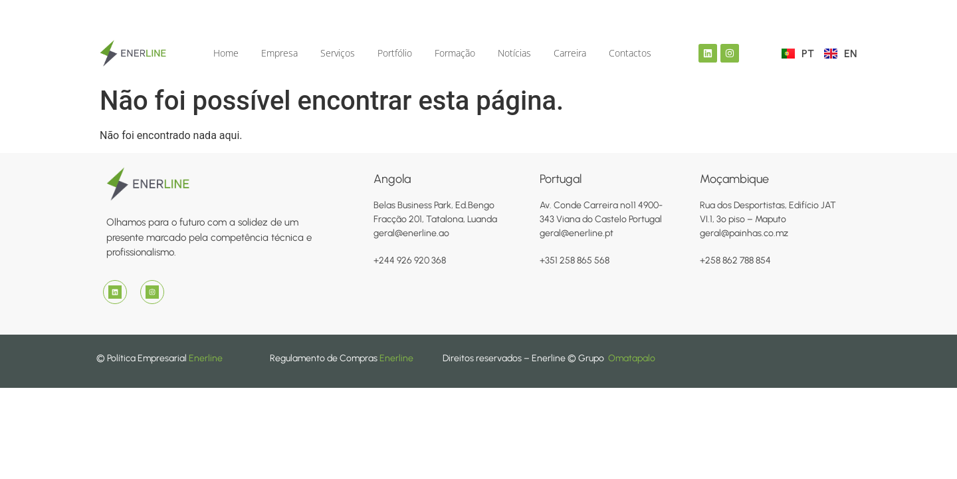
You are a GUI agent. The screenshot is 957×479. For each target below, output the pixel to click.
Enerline (206, 358)
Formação (455, 53)
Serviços (337, 53)
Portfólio (394, 53)
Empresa (279, 53)
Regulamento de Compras (324, 358)
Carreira (570, 53)
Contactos (630, 53)
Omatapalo (631, 358)
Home (226, 53)
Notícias (514, 53)
